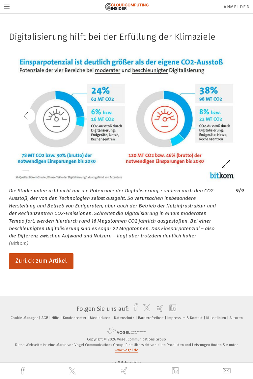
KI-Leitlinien (216, 318)
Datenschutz (124, 318)
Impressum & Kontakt (185, 318)
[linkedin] (176, 371)
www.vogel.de (126, 350)
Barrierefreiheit (151, 318)
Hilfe (56, 318)
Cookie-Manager (25, 318)
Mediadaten (100, 318)
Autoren (236, 318)
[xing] (124, 371)
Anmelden (237, 7)
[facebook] (23, 371)
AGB (45, 318)
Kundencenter (75, 318)
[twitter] (73, 371)
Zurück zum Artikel (41, 260)
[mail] (227, 371)
